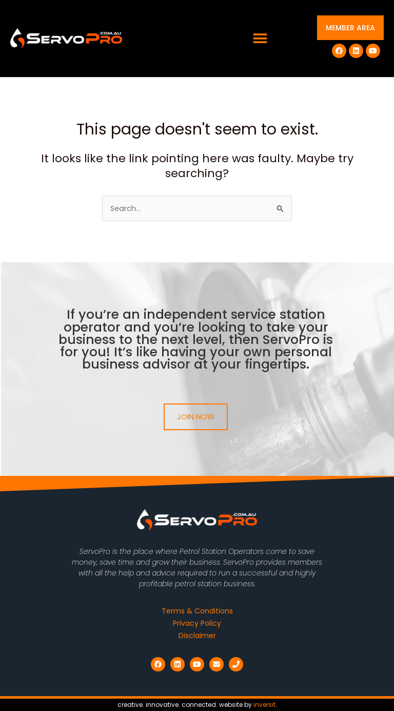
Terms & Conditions (197, 611)
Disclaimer (197, 635)
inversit (264, 704)
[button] (260, 38)
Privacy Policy (197, 623)
